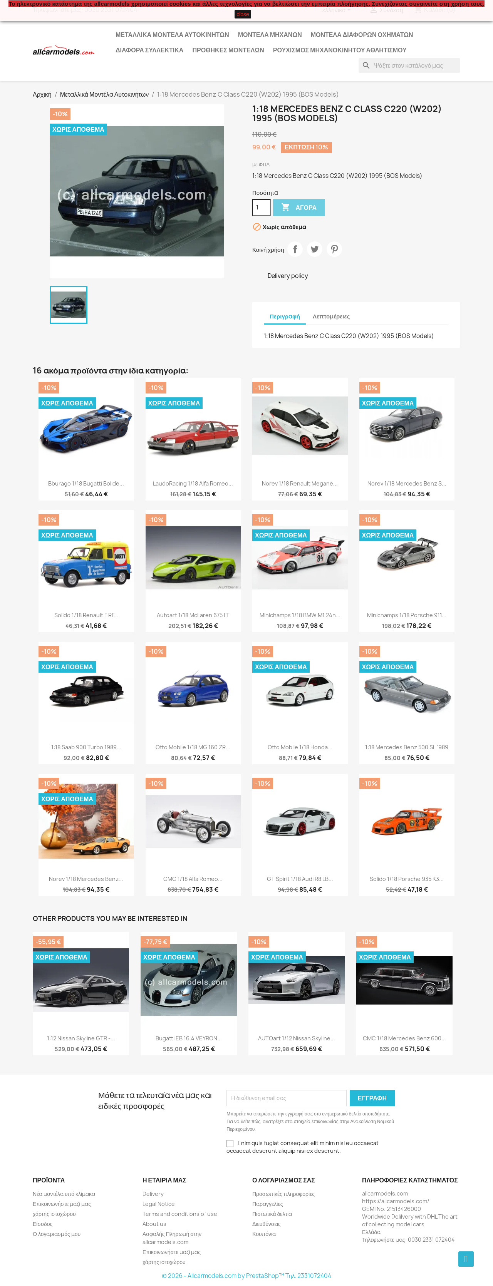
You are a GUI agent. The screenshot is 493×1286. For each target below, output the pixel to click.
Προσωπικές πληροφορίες (283, 1193)
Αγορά (299, 208)
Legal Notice (159, 1203)
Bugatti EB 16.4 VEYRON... (189, 1038)
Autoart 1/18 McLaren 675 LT (193, 615)
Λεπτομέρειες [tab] (331, 316)
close (242, 14)
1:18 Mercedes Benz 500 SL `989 (406, 747)
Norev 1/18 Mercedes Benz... (86, 878)
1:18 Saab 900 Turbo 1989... (86, 747)
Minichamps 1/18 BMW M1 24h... (300, 615)
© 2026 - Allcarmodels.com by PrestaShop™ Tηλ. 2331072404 (247, 1276)
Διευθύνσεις (266, 1223)
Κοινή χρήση (295, 249)
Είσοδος (42, 1223)
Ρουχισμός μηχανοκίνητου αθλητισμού (340, 50)
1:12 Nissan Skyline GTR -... (81, 1038)
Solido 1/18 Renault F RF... (86, 615)
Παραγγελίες (267, 1203)
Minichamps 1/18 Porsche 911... (406, 615)
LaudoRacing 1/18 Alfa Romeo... (193, 483)
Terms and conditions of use (180, 1213)
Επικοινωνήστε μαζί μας (62, 1203)
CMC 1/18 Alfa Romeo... (193, 878)
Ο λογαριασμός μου (56, 1233)
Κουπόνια (264, 1233)
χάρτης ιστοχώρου (54, 1213)
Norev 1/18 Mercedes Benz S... (406, 483)
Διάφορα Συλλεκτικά (149, 50)
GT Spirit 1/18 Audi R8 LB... (300, 878)
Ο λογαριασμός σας (283, 1180)
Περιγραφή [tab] (285, 316)
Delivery (153, 1193)
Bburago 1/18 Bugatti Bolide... (86, 483)
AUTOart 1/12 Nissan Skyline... (296, 1038)
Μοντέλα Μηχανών (270, 34)
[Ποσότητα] (261, 207)
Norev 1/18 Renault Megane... (300, 483)
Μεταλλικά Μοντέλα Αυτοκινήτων (172, 34)
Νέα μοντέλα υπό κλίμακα (64, 1193)
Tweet (314, 249)
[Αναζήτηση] (409, 65)
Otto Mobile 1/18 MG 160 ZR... (193, 747)
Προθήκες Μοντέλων (228, 50)
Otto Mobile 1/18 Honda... (300, 747)
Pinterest (334, 249)
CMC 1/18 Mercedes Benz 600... (404, 1038)
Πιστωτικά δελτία (272, 1213)
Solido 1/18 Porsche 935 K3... (407, 878)
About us (154, 1223)
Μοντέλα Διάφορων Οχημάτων (362, 34)
